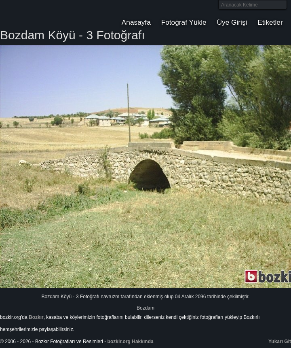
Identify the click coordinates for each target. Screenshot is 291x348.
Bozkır (54, 14)
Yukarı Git (279, 341)
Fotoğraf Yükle (184, 22)
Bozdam (145, 308)
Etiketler (270, 22)
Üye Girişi (232, 22)
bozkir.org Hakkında (131, 341)
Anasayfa (136, 22)
